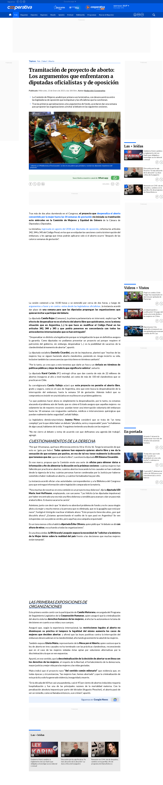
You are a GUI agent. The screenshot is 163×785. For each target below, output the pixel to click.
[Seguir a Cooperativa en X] (21, 1)
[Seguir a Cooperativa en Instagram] (24, 1)
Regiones (44, 15)
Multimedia (80, 15)
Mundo (53, 15)
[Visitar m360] (138, 17)
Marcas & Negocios (106, 15)
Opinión (61, 15)
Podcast (70, 15)
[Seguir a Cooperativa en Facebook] (18, 1)
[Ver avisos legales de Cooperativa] (135, 17)
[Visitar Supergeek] (142, 17)
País (16, 15)
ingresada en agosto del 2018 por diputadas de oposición (70, 228)
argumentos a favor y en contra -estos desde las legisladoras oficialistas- (65, 306)
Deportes (34, 15)
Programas (91, 15)
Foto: (33, 114)
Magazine (24, 15)
